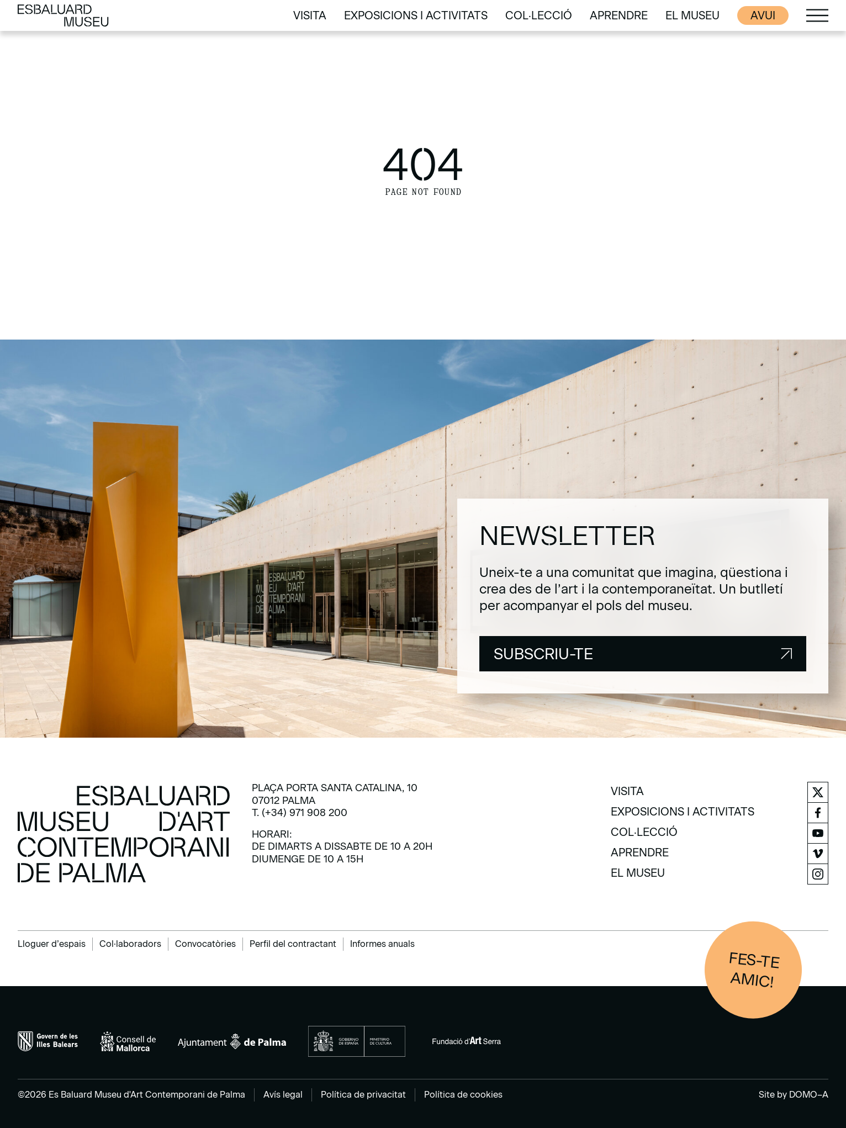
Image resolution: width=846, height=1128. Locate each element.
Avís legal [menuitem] (283, 1094)
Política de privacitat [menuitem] (363, 1094)
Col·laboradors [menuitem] (130, 944)
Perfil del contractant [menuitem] (293, 944)
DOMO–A (808, 1094)
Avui (762, 15)
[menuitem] (309, 15)
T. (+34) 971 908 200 (299, 813)
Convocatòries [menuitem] (205, 944)
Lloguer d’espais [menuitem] (52, 944)
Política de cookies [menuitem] (463, 1094)
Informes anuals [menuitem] (382, 944)
